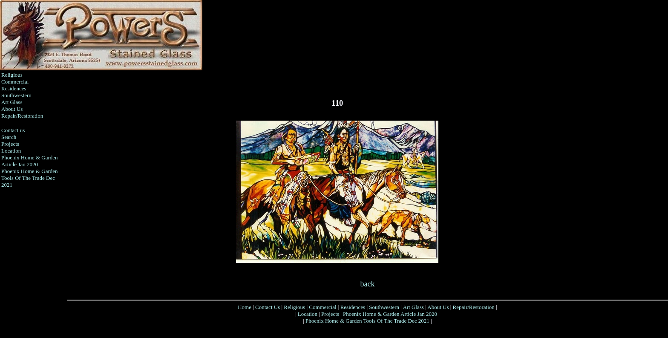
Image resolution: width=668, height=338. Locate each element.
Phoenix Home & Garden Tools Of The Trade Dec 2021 (29, 178)
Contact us (13, 130)
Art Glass (11, 102)
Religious (12, 75)
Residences (13, 88)
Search (8, 137)
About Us (12, 109)
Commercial (15, 81)
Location (11, 150)
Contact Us (267, 307)
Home (244, 307)
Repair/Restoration (22, 116)
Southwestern (16, 95)
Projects (10, 144)
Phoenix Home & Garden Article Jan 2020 (29, 161)
